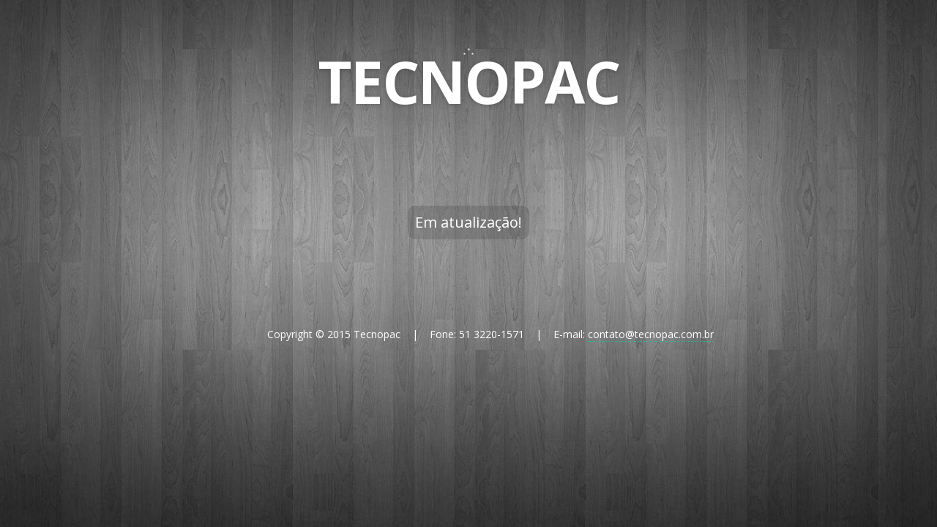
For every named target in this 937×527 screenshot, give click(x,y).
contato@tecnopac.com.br (651, 334)
